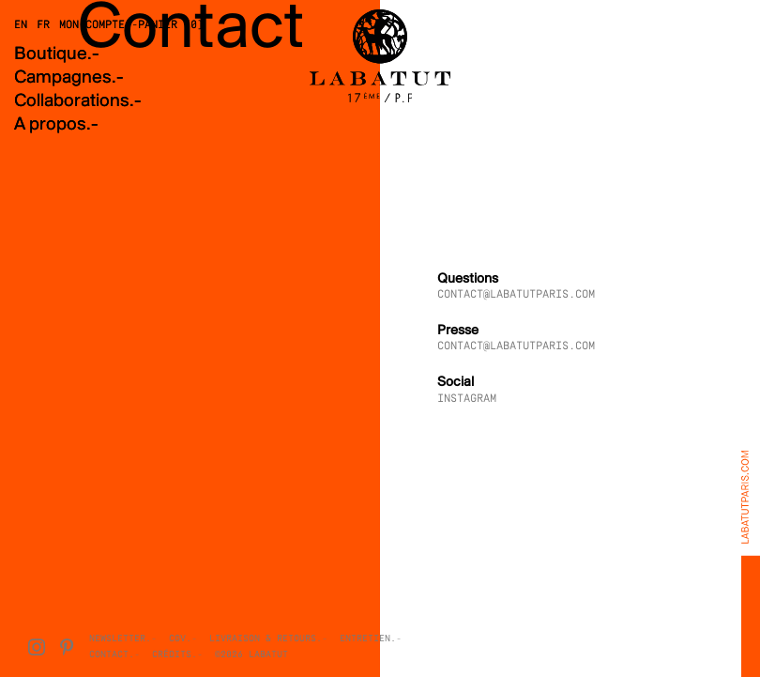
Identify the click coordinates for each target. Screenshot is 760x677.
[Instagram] (36, 647)
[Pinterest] (66, 647)
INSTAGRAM (466, 399)
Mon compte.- (98, 25)
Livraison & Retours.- (268, 639)
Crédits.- (177, 655)
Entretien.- (371, 639)
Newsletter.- (123, 639)
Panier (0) (171, 25)
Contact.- (114, 655)
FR (43, 25)
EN (20, 25)
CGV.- (183, 639)
